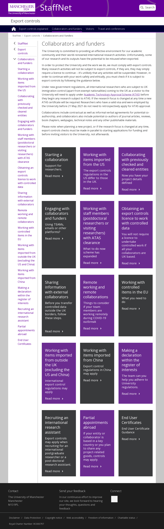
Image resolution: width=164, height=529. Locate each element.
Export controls (25, 21)
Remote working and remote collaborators (26, 216)
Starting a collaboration (26, 71)
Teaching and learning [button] (26, 34)
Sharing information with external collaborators (26, 198)
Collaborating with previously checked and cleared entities (26, 105)
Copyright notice (53, 517)
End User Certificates (24, 342)
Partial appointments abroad (26, 330)
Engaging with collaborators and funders (26, 125)
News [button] (72, 34)
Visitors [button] (90, 29)
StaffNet (56, 7)
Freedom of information (100, 517)
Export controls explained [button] (33, 29)
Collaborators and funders (26, 61)
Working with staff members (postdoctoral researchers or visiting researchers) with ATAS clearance (27, 148)
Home (14, 28)
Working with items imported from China (26, 276)
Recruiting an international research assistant (26, 314)
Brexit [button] (62, 34)
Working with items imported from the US (26, 84)
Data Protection (32, 517)
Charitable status (126, 517)
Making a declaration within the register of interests (24, 295)
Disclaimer (14, 517)
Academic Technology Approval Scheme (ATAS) (112, 94)
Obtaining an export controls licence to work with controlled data (27, 177)
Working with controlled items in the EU (26, 233)
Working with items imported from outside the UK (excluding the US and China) (27, 254)
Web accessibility (75, 517)
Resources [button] (48, 34)
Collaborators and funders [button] (67, 29)
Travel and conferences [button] (111, 29)
